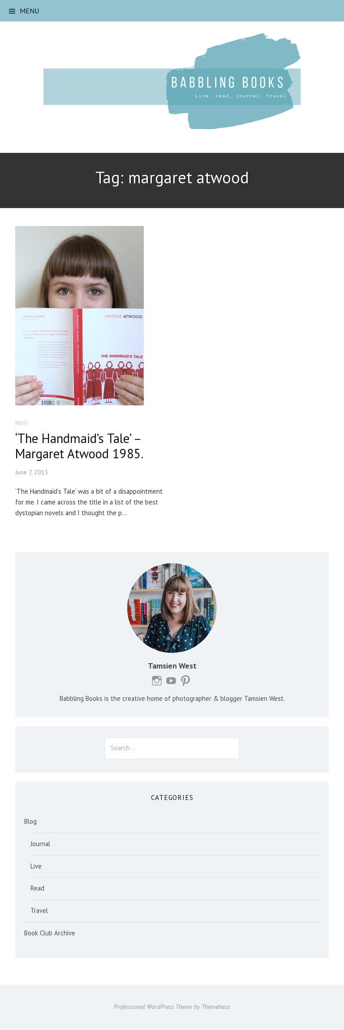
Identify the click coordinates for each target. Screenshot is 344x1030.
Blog (30, 821)
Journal (40, 843)
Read (21, 422)
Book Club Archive (49, 933)
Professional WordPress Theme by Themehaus (172, 1007)
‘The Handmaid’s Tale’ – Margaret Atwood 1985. (79, 446)
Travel (39, 910)
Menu (29, 10)
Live (36, 866)
